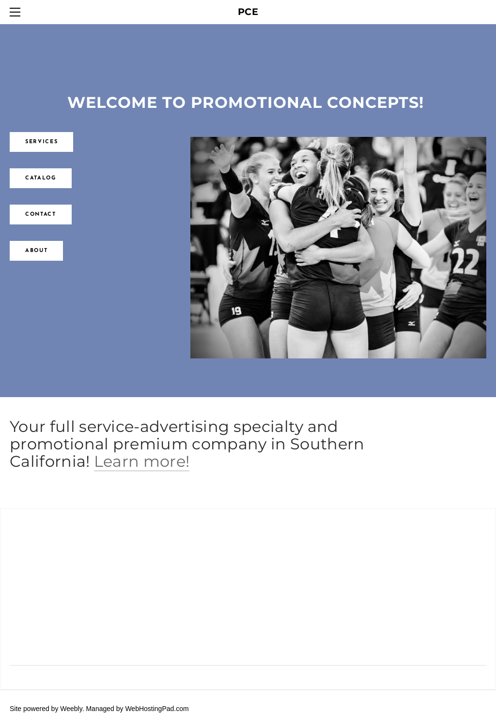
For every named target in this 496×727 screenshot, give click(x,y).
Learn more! (142, 461)
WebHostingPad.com (156, 708)
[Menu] (17, 12)
